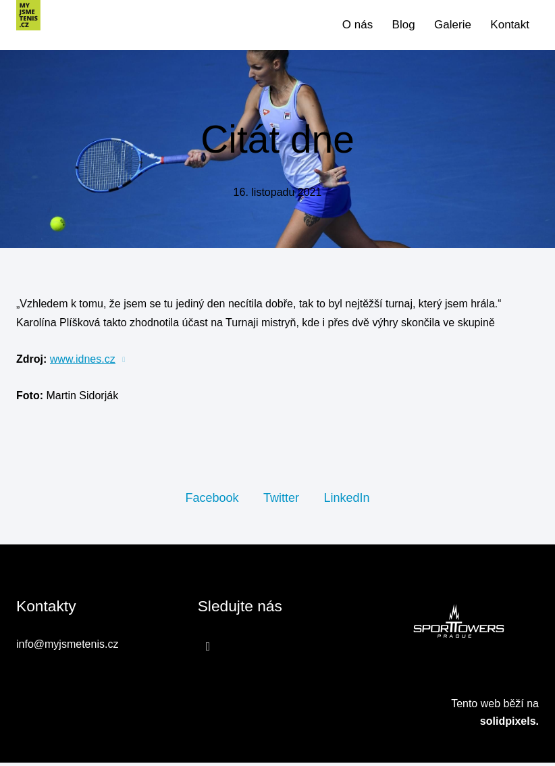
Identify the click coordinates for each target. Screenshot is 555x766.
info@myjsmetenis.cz (67, 648)
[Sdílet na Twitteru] (281, 500)
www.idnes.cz (82, 361)
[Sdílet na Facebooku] (211, 500)
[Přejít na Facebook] (208, 650)
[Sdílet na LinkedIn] (346, 500)
